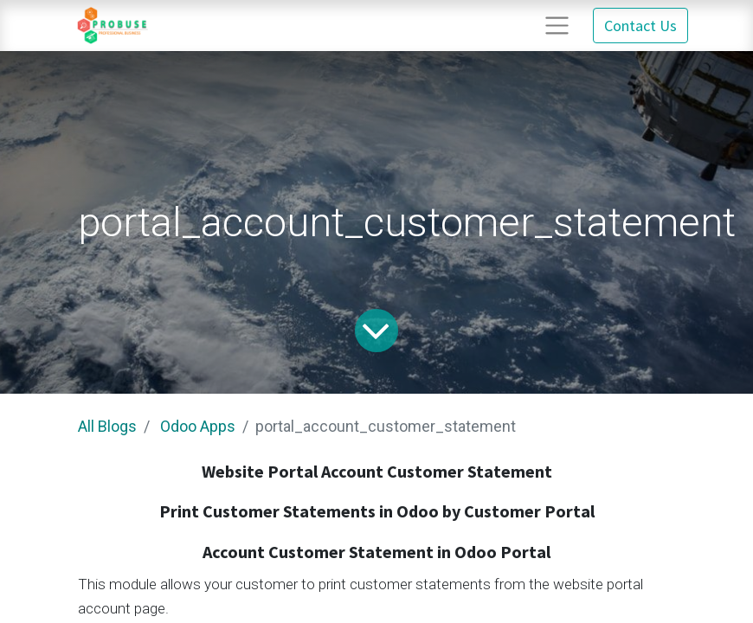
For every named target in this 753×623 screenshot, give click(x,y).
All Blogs (107, 426)
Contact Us (640, 25)
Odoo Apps (197, 426)
